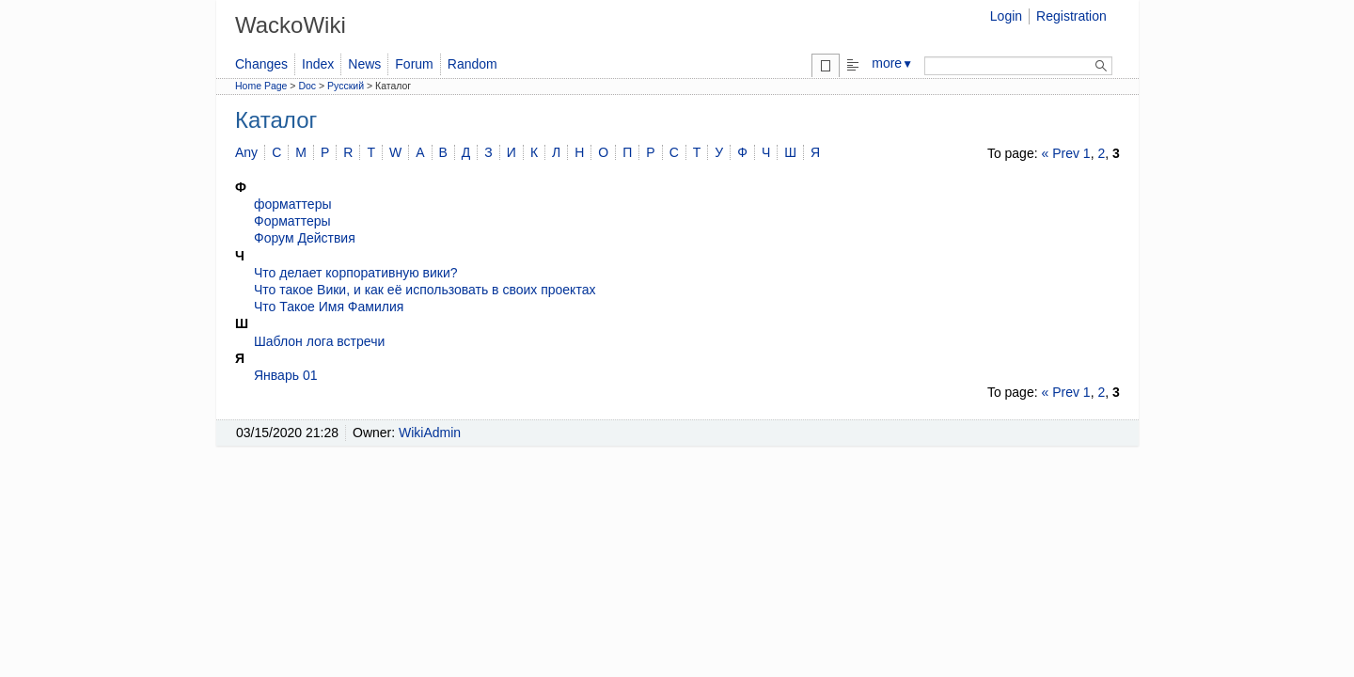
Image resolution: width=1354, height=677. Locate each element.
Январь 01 (285, 375)
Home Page (261, 85)
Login (1006, 16)
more (892, 63)
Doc (307, 85)
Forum (414, 63)
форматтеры (293, 204)
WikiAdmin (430, 432)
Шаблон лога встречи (319, 341)
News (364, 63)
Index (318, 63)
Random (472, 63)
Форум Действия (304, 237)
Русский (345, 85)
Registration (1071, 16)
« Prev (1059, 153)
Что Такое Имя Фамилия (328, 306)
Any (246, 152)
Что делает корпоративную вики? (356, 272)
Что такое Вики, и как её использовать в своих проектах (424, 289)
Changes (261, 63)
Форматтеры (292, 220)
